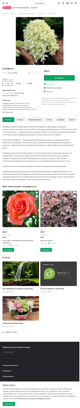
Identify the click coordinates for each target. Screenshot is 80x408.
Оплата (49, 120)
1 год (7, 83)
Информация (8, 376)
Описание (8, 120)
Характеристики (35, 120)
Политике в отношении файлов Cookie (34, 398)
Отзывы (20, 120)
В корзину (59, 78)
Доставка (60, 120)
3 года (29, 83)
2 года (18, 83)
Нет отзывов (12, 73)
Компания (7, 371)
